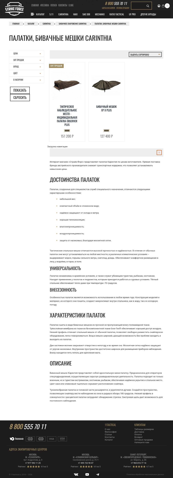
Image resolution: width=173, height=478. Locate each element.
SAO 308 (86, 14)
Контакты (62, 5)
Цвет (27, 73)
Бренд (27, 66)
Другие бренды (148, 14)
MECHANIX (100, 14)
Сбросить (20, 97)
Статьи (108, 434)
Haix (75, 14)
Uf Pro (132, 14)
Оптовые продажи (122, 8)
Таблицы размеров (144, 429)
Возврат (138, 437)
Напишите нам (141, 442)
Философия (110, 432)
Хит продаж (27, 60)
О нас (71, 5)
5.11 (51, 14)
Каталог (38, 14)
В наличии (27, 79)
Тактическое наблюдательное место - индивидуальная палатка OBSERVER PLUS (67, 116)
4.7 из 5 (149, 466)
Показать (19, 90)
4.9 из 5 (44, 466)
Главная (35, 5)
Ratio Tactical (117, 14)
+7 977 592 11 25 (33, 463)
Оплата (53, 5)
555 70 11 (116, 3)
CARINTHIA (63, 14)
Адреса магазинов (108, 8)
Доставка (44, 5)
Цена (27, 53)
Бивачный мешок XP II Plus (106, 108)
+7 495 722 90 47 (85, 463)
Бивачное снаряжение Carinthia (72, 23)
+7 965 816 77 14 (138, 463)
